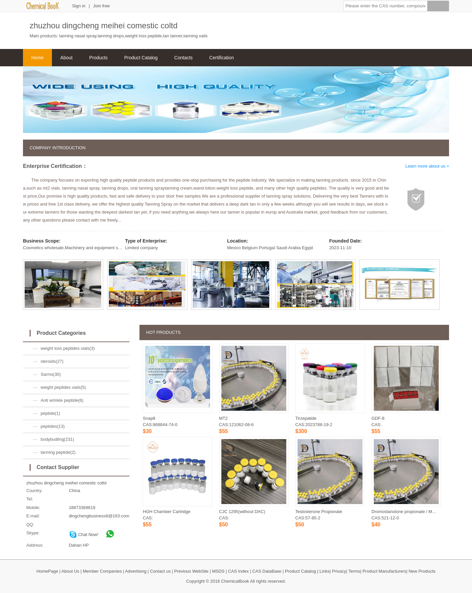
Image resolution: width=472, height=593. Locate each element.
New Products (421, 571)
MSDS (218, 571)
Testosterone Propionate (318, 511)
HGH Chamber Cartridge (166, 511)
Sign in (79, 5)
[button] (385, 6)
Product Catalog (140, 57)
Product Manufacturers (384, 571)
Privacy (339, 571)
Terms (354, 571)
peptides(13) (53, 426)
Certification (221, 57)
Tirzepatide (306, 418)
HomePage (47, 571)
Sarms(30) (51, 374)
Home (37, 57)
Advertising (135, 571)
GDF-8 (377, 418)
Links (325, 571)
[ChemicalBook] (43, 8)
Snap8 (149, 418)
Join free (101, 5)
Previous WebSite (191, 571)
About (66, 57)
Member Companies (102, 571)
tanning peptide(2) (58, 452)
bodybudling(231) (57, 439)
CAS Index (238, 571)
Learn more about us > (427, 166)
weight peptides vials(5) (63, 387)
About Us (70, 571)
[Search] (438, 7)
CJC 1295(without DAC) (242, 511)
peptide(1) (50, 413)
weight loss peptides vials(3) (68, 348)
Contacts (183, 57)
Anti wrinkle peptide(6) (62, 400)
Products (98, 57)
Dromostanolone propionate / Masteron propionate (419, 511)
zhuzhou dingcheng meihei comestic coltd (66, 482)
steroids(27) (52, 361)
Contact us (160, 571)
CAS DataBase (266, 571)
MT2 (223, 418)
